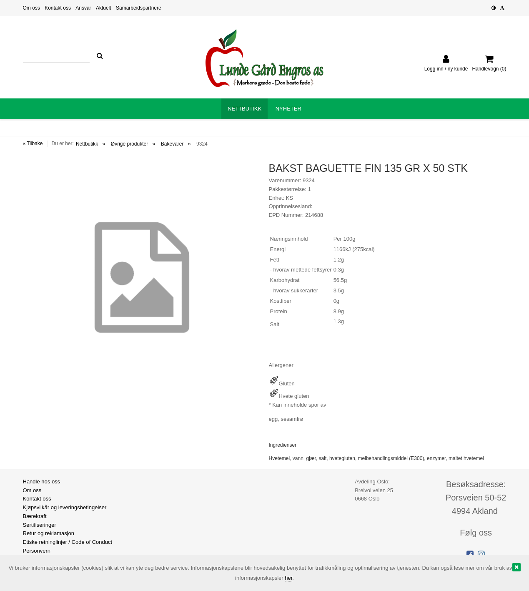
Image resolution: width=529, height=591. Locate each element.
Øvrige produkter (129, 144)
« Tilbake (33, 143)
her (288, 578)
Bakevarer (172, 144)
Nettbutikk (87, 144)
